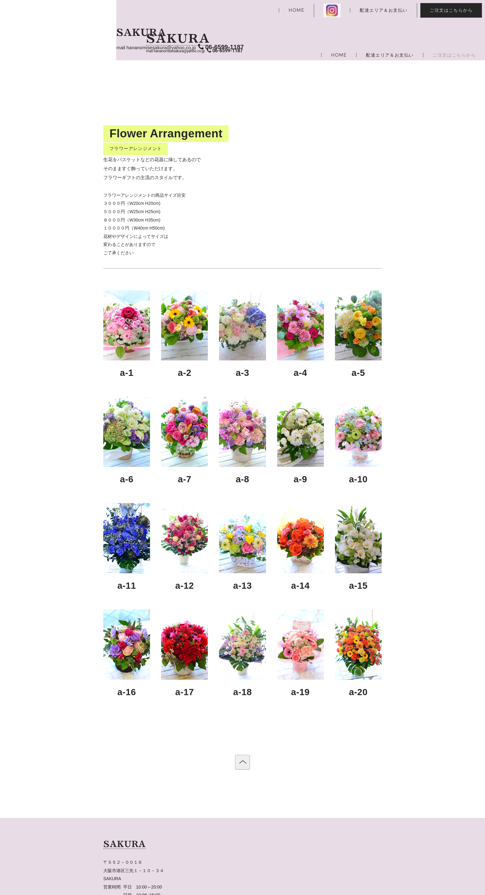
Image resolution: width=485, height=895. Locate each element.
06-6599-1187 (225, 51)
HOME (296, 10)
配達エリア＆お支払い (383, 10)
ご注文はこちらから (451, 10)
